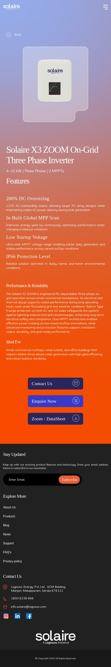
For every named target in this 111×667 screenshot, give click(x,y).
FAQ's (7, 552)
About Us (9, 507)
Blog (6, 525)
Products (9, 516)
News (7, 534)
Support (8, 543)
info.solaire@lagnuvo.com (28, 607)
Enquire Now (44, 401)
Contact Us (42, 383)
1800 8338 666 (22, 598)
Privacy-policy (12, 561)
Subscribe (69, 479)
